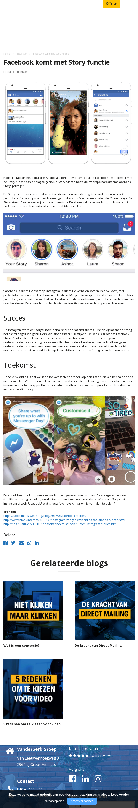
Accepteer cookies (82, 801)
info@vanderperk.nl (34, 760)
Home (6, 19)
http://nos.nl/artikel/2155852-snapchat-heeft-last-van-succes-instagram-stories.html (60, 490)
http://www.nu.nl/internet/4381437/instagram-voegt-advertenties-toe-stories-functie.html (64, 485)
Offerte (111, 5)
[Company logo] (28, 6)
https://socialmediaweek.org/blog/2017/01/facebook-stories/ (45, 481)
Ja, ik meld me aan (102, 786)
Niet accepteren (54, 801)
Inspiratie (22, 19)
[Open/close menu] (131, 6)
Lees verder (120, 794)
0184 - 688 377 (29, 754)
